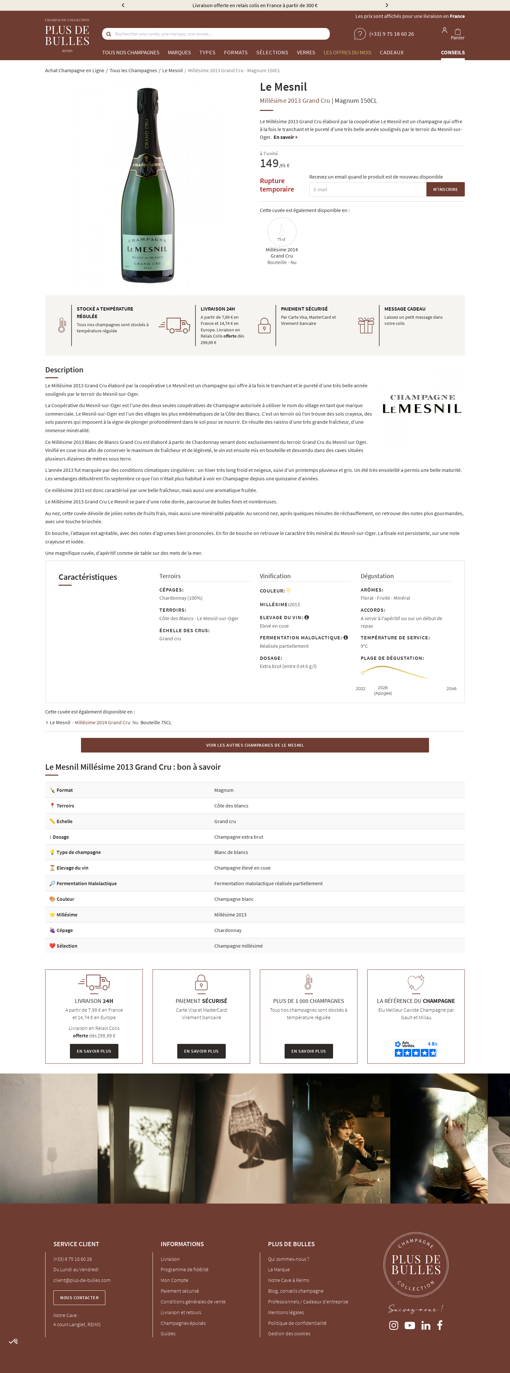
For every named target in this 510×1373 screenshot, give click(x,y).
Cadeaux (392, 52)
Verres (306, 52)
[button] (13, 1342)
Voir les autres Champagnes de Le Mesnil (255, 745)
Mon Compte (174, 1280)
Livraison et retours (181, 1312)
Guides (168, 1333)
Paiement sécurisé (180, 1290)
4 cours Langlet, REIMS (77, 1324)
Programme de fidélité (184, 1269)
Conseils (453, 52)
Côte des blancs (231, 805)
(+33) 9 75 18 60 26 (72, 1259)
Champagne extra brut (238, 836)
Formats (236, 52)
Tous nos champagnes (130, 52)
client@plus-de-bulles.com (82, 1280)
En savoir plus (94, 1051)
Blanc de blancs (231, 852)
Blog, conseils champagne (296, 1290)
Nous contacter (79, 1297)
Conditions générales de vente (193, 1301)
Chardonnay (227, 930)
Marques (179, 52)
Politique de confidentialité (297, 1323)
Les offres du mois (347, 52)
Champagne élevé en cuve (242, 867)
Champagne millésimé (238, 945)
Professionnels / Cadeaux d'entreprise (308, 1301)
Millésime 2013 (230, 914)
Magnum (224, 790)
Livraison (170, 1259)
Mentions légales (286, 1312)
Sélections (272, 52)
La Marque (279, 1269)
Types (207, 52)
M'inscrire (445, 189)
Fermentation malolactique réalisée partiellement (268, 883)
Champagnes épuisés (183, 1323)
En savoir (286, 137)
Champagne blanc (234, 899)
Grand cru (225, 821)
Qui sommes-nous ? (288, 1259)
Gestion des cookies (289, 1333)
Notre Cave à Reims (288, 1280)
